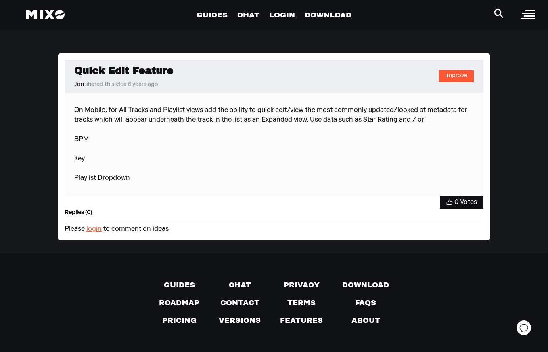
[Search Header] (499, 13)
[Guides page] (179, 285)
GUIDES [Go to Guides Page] (212, 15)
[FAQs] (366, 302)
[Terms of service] (301, 302)
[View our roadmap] (179, 302)
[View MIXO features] (301, 320)
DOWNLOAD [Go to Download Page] (328, 15)
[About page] (366, 320)
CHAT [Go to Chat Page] (248, 15)
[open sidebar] (528, 14)
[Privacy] (301, 285)
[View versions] (239, 320)
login (94, 229)
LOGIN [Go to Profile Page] (282, 15)
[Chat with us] (239, 285)
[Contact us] (240, 302)
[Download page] (365, 285)
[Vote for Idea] (461, 202)
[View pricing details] (179, 320)
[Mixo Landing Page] (45, 14)
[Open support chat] (524, 328)
